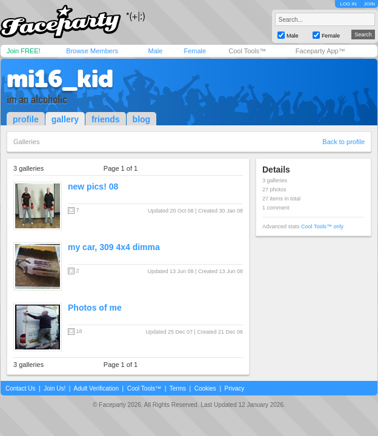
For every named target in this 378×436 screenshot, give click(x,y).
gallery (65, 119)
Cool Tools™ (247, 50)
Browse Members (92, 50)
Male (155, 50)
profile (26, 119)
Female (195, 50)
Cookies (205, 388)
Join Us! (54, 388)
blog (142, 119)
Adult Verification (96, 388)
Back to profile (343, 141)
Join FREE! (24, 50)
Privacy (235, 388)
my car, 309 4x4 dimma (114, 247)
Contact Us (20, 388)
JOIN (369, 4)
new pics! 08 (93, 186)
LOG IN (348, 4)
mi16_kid (60, 79)
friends (105, 119)
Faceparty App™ (320, 50)
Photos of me (95, 307)
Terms (178, 388)
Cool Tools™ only (322, 226)
